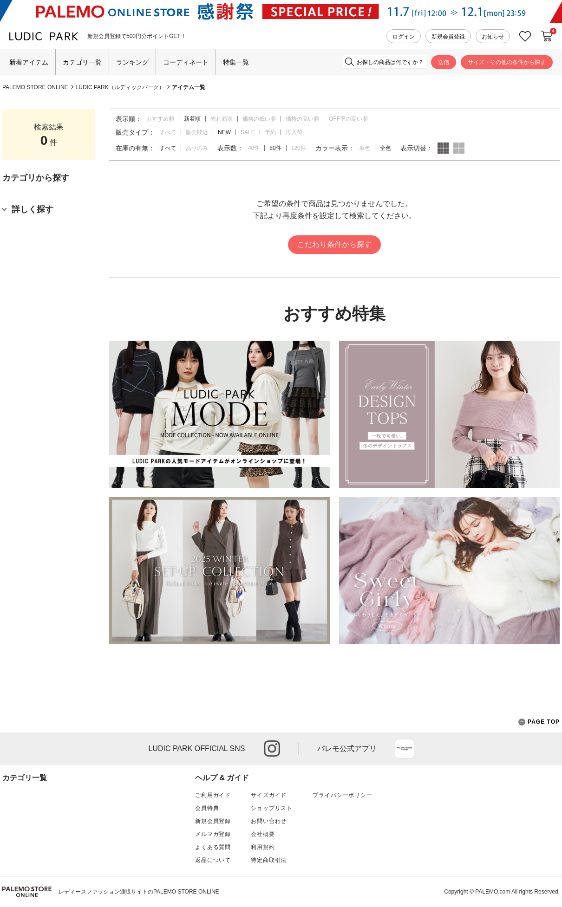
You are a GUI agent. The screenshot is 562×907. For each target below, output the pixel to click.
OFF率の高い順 (348, 119)
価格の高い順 (302, 119)
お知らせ (493, 36)
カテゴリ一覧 (82, 62)
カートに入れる (547, 36)
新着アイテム (28, 62)
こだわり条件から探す (334, 244)
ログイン (403, 36)
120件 (298, 148)
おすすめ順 (160, 119)
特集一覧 (236, 62)
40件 (254, 148)
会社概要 (262, 834)
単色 (364, 148)
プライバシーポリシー (342, 795)
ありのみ (197, 148)
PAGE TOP (539, 722)
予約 (270, 132)
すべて (167, 132)
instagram (272, 748)
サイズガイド (269, 795)
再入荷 (294, 132)
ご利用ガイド (213, 795)
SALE (248, 132)
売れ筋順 (221, 119)
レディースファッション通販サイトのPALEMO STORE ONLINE (139, 891)
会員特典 (207, 808)
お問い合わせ (269, 821)
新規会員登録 (448, 36)
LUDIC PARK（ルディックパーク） (120, 87)
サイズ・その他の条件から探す (507, 62)
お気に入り (525, 36)
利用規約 (262, 847)
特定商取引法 (269, 860)
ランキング (132, 62)
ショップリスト (272, 808)
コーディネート (186, 62)
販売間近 (197, 132)
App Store (404, 748)
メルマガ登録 (213, 834)
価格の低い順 (259, 119)
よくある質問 (213, 847)
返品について (213, 860)
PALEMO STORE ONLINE (35, 87)
